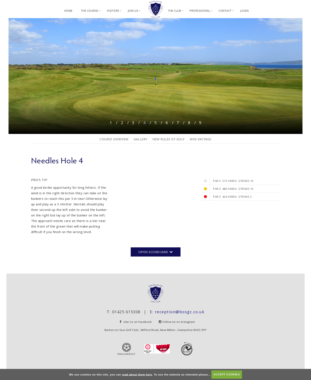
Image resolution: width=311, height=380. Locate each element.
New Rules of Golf (168, 139)
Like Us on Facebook (136, 322)
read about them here (137, 374)
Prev (13, 74)
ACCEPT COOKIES (227, 374)
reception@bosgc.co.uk (180, 311)
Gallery (140, 139)
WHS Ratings (200, 139)
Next (298, 74)
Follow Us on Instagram (177, 322)
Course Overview (114, 139)
